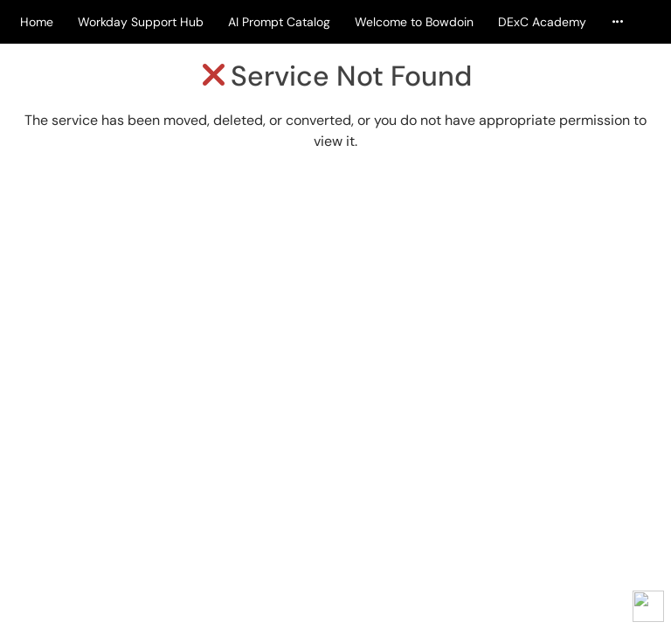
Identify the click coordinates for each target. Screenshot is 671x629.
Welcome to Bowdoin (414, 22)
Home (36, 22)
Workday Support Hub (141, 22)
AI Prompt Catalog (279, 22)
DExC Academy (542, 22)
